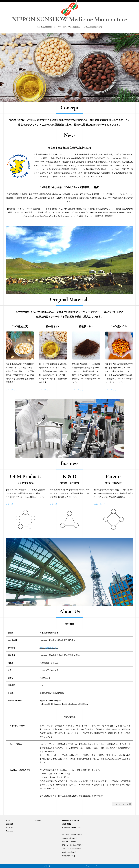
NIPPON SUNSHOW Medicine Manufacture (69, 19)
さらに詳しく (11, 398)
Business (88, 37)
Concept (45, 37)
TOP (26, 37)
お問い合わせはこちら (49, 657)
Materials (67, 37)
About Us (110, 37)
